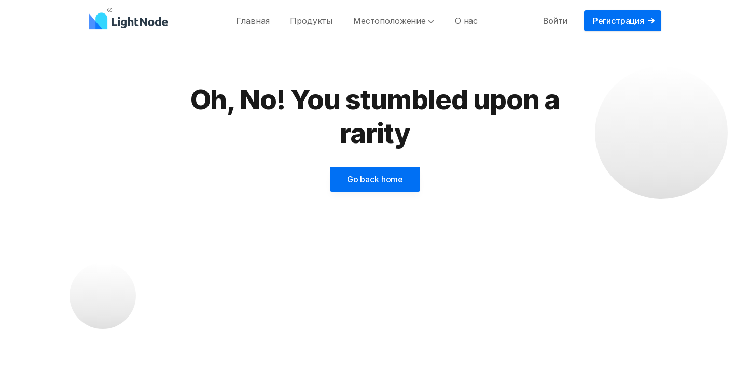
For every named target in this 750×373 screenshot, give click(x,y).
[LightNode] (131, 20)
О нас (466, 21)
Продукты (311, 21)
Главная (252, 21)
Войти (555, 21)
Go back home (375, 179)
